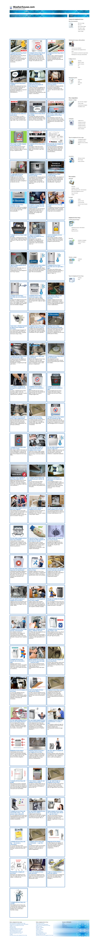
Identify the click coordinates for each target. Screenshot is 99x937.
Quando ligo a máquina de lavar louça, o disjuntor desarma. (37, 630)
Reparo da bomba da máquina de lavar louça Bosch (56, 84)
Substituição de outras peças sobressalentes (79, 54)
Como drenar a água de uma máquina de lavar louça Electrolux (55, 297)
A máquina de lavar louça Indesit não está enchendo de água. (56, 417)
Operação (71, 178)
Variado (73, 194)
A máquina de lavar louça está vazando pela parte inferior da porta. (36, 479)
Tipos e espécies (38, 930)
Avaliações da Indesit (82, 122)
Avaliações (71, 118)
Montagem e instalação (40, 927)
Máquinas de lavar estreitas (83, 142)
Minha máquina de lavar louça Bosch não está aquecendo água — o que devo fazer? (37, 661)
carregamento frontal (81, 140)
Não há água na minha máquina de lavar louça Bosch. (18, 144)
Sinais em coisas (81, 200)
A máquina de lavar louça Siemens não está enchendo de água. (55, 388)
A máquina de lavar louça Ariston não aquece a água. (35, 296)
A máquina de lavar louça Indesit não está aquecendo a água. (37, 266)
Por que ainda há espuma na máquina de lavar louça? (17, 599)
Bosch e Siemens (81, 63)
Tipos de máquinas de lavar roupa (76, 137)
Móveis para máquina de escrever (78, 191)
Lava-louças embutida (39, 931)
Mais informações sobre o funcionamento (79, 189)
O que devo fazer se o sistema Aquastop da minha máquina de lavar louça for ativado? (37, 540)
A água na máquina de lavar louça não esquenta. (55, 872)
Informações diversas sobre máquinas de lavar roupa (18, 935)
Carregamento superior (82, 139)
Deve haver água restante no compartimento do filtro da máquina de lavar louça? (36, 449)
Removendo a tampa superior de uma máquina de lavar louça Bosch (56, 115)
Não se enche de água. (82, 26)
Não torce (79, 24)
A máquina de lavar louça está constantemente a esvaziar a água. (55, 722)
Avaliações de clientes (39, 929)
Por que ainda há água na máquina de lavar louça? (54, 781)
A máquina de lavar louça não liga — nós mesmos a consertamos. (17, 843)
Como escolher (80, 103)
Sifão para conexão (81, 158)
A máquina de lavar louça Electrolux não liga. (16, 205)
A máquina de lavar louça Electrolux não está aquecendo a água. (56, 267)
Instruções (73, 186)
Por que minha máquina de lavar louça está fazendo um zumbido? (37, 721)
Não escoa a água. (81, 23)
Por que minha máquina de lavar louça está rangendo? (18, 508)
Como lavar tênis (81, 202)
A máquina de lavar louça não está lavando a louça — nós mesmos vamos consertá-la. (17, 813)
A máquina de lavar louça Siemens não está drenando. (36, 417)
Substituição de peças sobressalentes (77, 40)
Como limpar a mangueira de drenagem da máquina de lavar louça (18, 388)
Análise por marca (13, 926)
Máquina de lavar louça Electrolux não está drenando (55, 326)
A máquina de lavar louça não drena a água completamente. (17, 417)
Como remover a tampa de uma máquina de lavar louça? (37, 781)
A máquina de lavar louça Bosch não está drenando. (56, 357)
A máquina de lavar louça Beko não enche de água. (18, 448)
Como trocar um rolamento (76, 48)
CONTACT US (64, 926)
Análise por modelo (81, 29)
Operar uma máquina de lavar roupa (16, 933)
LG (78, 65)
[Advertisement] (38, 27)
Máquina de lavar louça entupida (56, 690)
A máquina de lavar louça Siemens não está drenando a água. (17, 661)
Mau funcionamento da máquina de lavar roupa (17, 923)
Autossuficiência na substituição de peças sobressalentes (19, 924)
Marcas (27, 11)
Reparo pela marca (75, 230)
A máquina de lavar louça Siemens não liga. (35, 175)
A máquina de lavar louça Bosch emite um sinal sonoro (18, 53)
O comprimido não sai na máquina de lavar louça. (16, 175)
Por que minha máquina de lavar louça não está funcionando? (18, 569)
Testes (63, 923)
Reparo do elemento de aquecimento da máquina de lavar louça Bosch (36, 85)
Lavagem (71, 197)
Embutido (79, 277)
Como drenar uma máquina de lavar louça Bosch (55, 660)
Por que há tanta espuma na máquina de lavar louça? (36, 508)
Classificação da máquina (82, 105)
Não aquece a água (81, 27)
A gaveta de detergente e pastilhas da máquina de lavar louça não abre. (36, 236)
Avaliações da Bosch (81, 125)
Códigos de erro (72, 58)
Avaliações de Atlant (81, 123)
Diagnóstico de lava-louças (17, 750)
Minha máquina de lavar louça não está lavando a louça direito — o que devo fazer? (55, 813)
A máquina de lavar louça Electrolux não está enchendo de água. (18, 297)
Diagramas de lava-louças (54, 841)
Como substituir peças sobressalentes (42, 924)
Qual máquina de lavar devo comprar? (16, 929)
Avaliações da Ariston (82, 127)
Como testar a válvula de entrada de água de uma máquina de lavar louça (18, 327)
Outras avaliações (81, 128)
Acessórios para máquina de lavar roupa (16, 931)
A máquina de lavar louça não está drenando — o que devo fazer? (36, 843)
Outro (79, 67)
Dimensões (80, 82)
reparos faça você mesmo (40, 923)
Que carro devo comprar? (82, 101)
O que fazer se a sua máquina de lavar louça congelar (37, 599)
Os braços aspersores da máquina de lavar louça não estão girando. (56, 569)
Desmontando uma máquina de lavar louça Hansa (55, 144)
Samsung (79, 60)
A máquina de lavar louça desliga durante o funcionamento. (18, 630)
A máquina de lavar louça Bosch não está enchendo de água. (37, 53)
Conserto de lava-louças (74, 219)
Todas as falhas (80, 31)
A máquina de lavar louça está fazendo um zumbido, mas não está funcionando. (36, 206)
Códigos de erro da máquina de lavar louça (43, 925)
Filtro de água (80, 159)
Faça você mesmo (75, 193)
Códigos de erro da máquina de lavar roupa (17, 925)
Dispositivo (80, 79)
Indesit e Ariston (81, 62)
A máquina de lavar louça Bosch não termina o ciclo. (56, 630)
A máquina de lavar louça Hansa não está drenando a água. (18, 357)
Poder (79, 81)
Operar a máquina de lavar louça (41, 933)
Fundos (79, 199)
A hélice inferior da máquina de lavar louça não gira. (55, 539)
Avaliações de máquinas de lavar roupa (16, 928)
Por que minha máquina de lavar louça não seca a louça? (37, 812)
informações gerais (73, 77)
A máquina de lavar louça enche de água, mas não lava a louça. (37, 326)
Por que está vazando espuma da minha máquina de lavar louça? (56, 508)
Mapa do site (64, 925)
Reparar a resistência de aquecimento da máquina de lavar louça (55, 479)
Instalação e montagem (82, 240)
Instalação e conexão (75, 188)
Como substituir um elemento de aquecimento (80, 52)
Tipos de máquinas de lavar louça (76, 276)
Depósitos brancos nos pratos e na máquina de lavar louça (36, 751)
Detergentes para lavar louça (40, 934)
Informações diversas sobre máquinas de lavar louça (44, 935)
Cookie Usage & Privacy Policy (67, 927)
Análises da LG (81, 120)
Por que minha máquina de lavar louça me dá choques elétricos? (18, 721)
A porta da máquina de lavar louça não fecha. (36, 872)
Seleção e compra (73, 99)
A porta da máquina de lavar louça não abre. (55, 235)
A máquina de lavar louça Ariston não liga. (54, 175)
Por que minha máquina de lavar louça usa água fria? (56, 448)
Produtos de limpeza (81, 241)
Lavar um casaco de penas (82, 204)
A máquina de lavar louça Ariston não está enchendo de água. (36, 388)
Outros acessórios (81, 161)
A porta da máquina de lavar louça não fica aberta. (36, 690)
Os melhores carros (81, 106)
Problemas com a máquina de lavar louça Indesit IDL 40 (17, 478)
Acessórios (71, 156)
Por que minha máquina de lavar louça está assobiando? (18, 539)
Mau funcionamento (73, 21)
